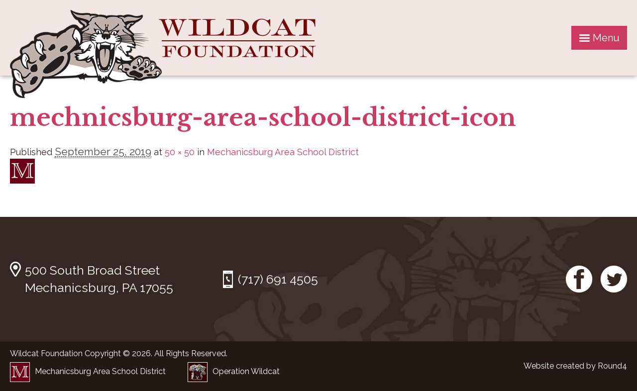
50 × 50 (180, 152)
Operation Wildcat (234, 371)
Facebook (579, 279)
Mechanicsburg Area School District (283, 152)
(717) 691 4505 (278, 279)
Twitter (613, 279)
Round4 (612, 366)
